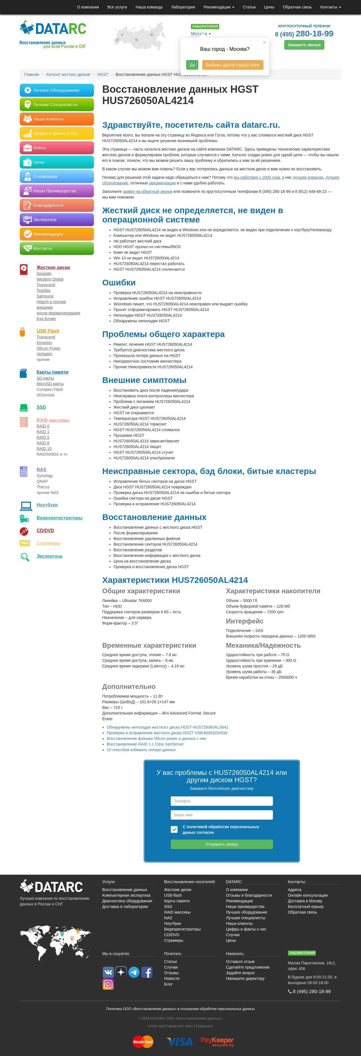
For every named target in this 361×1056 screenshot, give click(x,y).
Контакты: (297, 881)
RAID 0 (43, 426)
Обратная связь (297, 7)
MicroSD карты (50, 384)
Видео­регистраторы (60, 517)
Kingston (44, 342)
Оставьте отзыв (240, 961)
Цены (269, 7)
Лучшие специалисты (245, 918)
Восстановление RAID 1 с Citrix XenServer (145, 744)
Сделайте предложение (248, 967)
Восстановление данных (124, 889)
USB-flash (173, 895)
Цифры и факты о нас (246, 929)
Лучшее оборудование (246, 912)
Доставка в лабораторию (125, 906)
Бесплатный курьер (306, 906)
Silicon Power (49, 348)
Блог (168, 984)
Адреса (294, 889)
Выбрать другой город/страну (233, 65)
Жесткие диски (53, 267)
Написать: (235, 953)
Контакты (330, 7)
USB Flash (48, 330)
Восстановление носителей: (190, 881)
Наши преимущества (245, 906)
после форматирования (58, 313)
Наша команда (149, 7)
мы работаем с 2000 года (257, 177)
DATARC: (234, 881)
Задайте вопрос (240, 973)
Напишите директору (245, 978)
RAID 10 (44, 448)
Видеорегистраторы (182, 929)
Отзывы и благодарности (249, 895)
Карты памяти (52, 371)
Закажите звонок (304, 45)
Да (192, 65)
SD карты (45, 378)
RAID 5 (43, 437)
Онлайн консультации (308, 895)
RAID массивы (53, 420)
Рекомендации (219, 7)
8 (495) (304, 33)
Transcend (46, 285)
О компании (88, 7)
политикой (196, 826)
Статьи (249, 7)
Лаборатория (183, 7)
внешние (45, 307)
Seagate (44, 273)
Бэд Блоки (46, 318)
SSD (41, 407)
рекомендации (162, 183)
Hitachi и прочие (51, 301)
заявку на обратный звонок (147, 191)
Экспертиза (49, 556)
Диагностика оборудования (127, 901)
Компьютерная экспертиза (126, 895)
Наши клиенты (239, 923)
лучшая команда (308, 177)
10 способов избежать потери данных (141, 750)
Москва (199, 33)
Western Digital (50, 279)
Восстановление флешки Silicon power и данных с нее (156, 738)
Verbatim (44, 354)
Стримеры (48, 543)
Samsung (45, 296)
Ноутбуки (47, 504)
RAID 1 (43, 431)
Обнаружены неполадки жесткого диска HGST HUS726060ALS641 (167, 727)
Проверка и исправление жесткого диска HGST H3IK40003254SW (167, 733)
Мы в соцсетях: (116, 953)
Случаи (232, 934)
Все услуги (117, 7)
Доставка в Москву (305, 901)
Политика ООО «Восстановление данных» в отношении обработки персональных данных (180, 1009)
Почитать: (173, 953)
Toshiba (43, 290)
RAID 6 (43, 443)
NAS (41, 469)
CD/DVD (45, 530)
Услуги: (109, 881)
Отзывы (171, 973)
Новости (171, 978)
